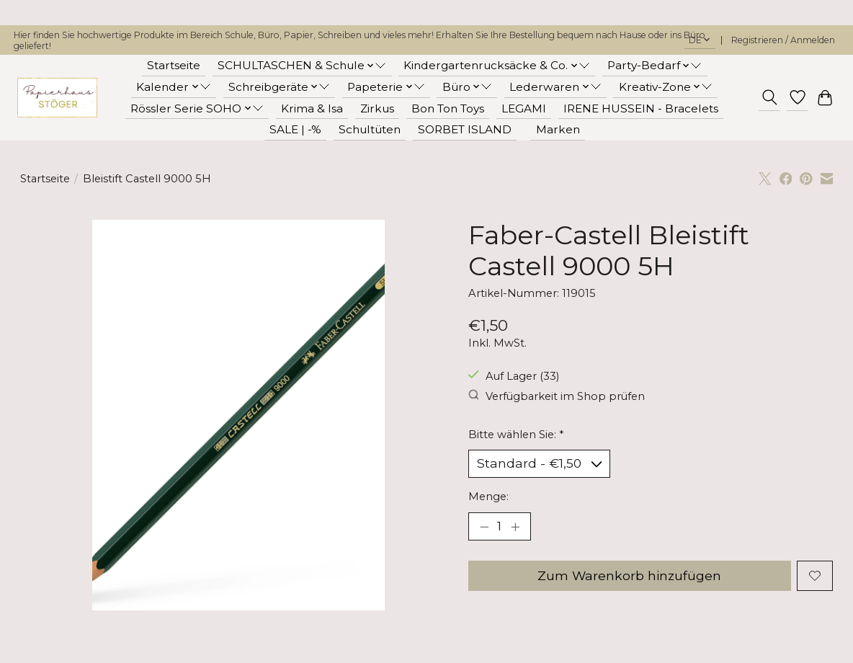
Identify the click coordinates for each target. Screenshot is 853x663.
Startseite (173, 65)
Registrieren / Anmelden (783, 40)
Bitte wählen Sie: (515, 434)
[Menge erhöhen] (515, 527)
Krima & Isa (312, 108)
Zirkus (377, 108)
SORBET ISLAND (465, 129)
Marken (558, 129)
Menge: (488, 496)
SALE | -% (295, 129)
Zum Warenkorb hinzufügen (629, 576)
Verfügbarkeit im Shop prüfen (556, 396)
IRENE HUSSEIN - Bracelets (640, 108)
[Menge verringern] (484, 527)
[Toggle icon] (769, 97)
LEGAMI (523, 108)
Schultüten (370, 129)
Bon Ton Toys (447, 108)
